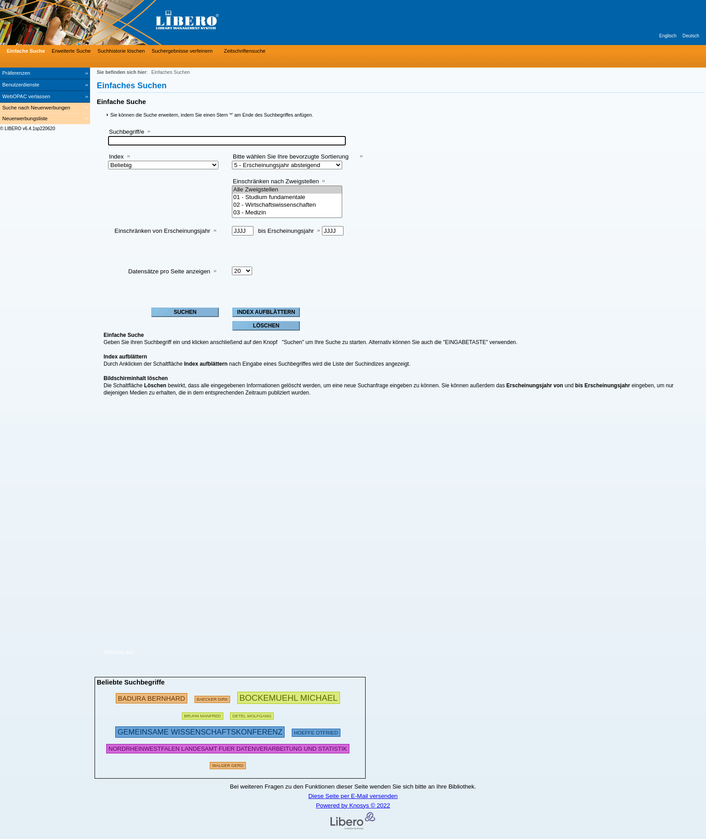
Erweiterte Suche (71, 51)
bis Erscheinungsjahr (286, 230)
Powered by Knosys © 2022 (353, 805)
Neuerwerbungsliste (25, 118)
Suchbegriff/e (126, 131)
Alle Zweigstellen (287, 190)
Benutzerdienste (20, 84)
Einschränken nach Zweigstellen (276, 181)
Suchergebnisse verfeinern (182, 51)
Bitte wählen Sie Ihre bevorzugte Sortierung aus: (290, 160)
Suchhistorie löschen (121, 51)
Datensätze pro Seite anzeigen (169, 271)
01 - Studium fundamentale (287, 197)
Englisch (667, 35)
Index (116, 156)
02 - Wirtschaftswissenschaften (287, 205)
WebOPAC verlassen (26, 96)
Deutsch (691, 35)
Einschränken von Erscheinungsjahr (162, 230)
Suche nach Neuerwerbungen (36, 107)
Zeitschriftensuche (244, 51)
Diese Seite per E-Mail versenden (353, 796)
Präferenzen (16, 73)
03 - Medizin (287, 213)
